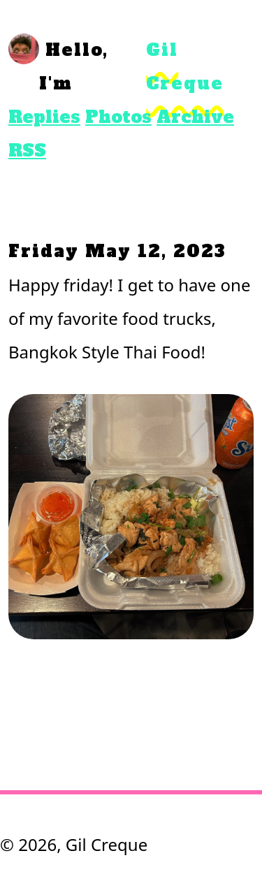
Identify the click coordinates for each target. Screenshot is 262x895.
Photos (118, 117)
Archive (195, 117)
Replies (44, 117)
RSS (27, 150)
